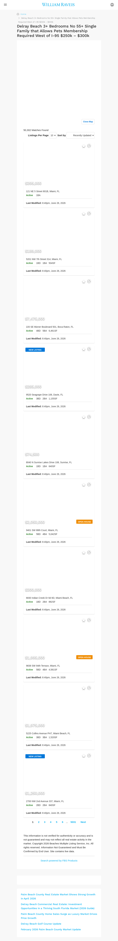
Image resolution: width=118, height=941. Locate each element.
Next (83, 822)
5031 (73, 822)
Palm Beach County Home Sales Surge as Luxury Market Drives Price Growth (59, 916)
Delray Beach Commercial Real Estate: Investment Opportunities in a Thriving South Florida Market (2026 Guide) (57, 906)
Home (23, 14)
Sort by (61, 135)
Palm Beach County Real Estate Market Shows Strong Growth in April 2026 (58, 896)
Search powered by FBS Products (59, 860)
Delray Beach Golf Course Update (41, 923)
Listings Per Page (38, 135)
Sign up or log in (85, 49)
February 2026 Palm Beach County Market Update (51, 929)
